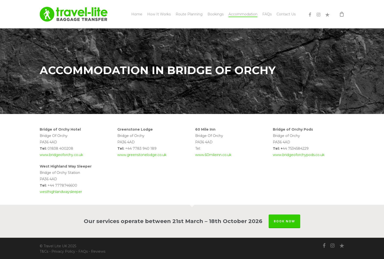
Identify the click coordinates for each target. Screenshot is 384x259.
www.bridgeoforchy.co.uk (61, 155)
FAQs (83, 251)
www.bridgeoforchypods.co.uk (298, 155)
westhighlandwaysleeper (61, 192)
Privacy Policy (63, 251)
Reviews (98, 251)
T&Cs (44, 251)
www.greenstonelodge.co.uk (142, 155)
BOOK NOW (284, 221)
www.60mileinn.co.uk (213, 155)
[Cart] (342, 14)
